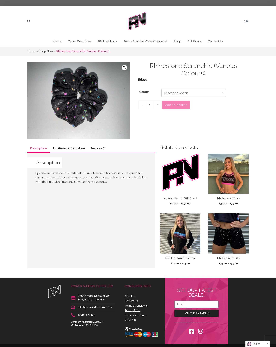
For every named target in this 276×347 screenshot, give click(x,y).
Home (56, 41)
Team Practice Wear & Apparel (145, 41)
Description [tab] (38, 148)
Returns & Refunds (136, 315)
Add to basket (176, 104)
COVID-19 (131, 319)
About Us (130, 296)
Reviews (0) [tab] (98, 148)
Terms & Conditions (136, 305)
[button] (28, 21)
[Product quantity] (150, 105)
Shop (177, 41)
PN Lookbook (107, 41)
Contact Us (216, 41)
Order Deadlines (79, 41)
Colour (144, 92)
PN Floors (194, 41)
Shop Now (46, 51)
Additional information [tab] (69, 148)
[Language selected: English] (257, 344)
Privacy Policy (133, 310)
